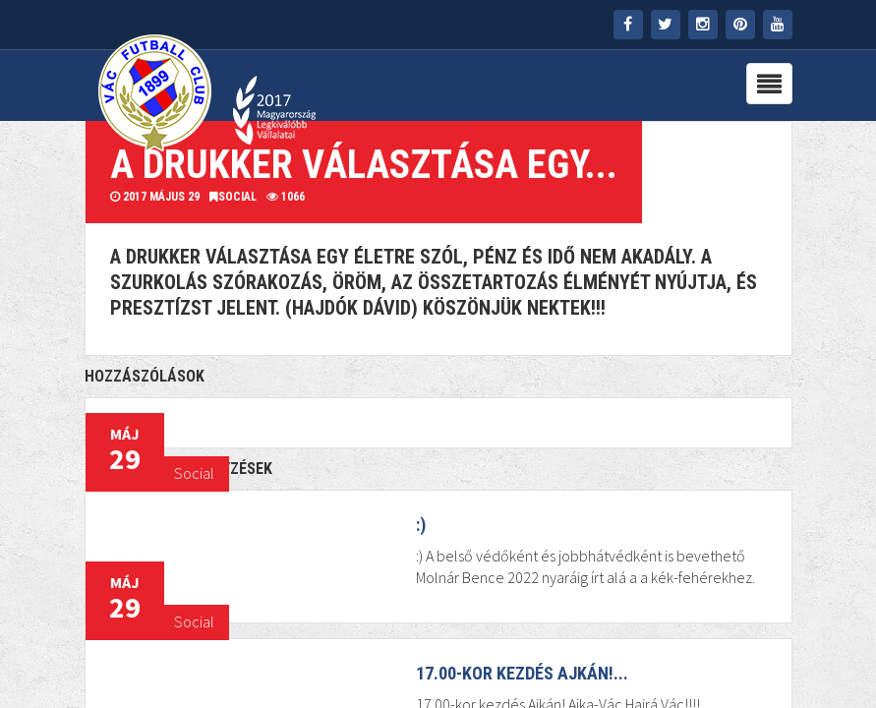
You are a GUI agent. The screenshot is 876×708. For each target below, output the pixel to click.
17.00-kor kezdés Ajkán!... (522, 673)
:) (421, 524)
